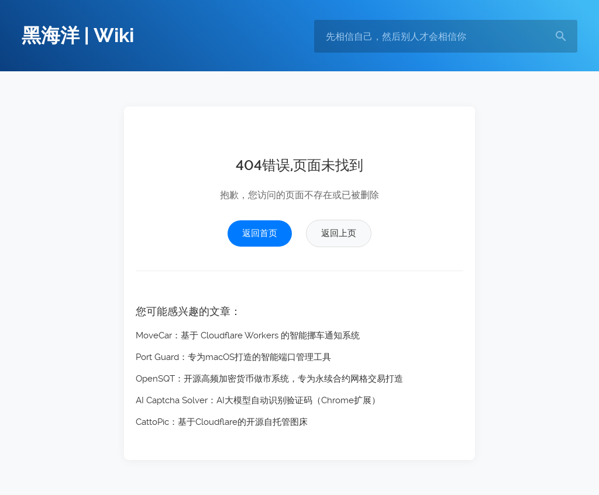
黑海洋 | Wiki (78, 36)
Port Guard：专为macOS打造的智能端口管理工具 (233, 357)
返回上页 (338, 233)
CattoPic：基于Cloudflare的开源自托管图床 (222, 422)
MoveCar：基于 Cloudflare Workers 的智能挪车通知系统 (248, 335)
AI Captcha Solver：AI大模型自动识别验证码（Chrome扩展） (258, 400)
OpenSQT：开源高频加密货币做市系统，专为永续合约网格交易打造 (269, 378)
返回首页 (259, 233)
